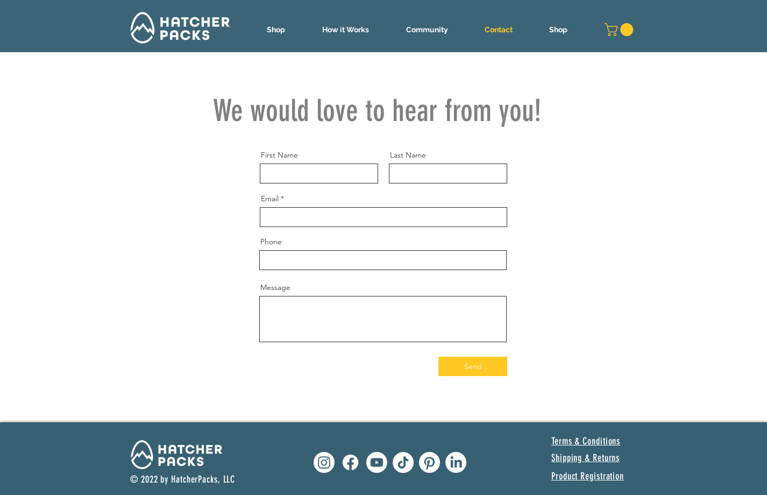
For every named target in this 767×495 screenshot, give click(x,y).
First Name (279, 155)
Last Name (408, 155)
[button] (345, 29)
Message (275, 287)
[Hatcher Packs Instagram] (324, 462)
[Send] (472, 366)
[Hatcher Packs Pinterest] (429, 462)
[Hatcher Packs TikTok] (403, 462)
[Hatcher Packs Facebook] (350, 462)
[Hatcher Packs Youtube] (376, 462)
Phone (271, 241)
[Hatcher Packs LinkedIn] (455, 462)
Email (270, 198)
